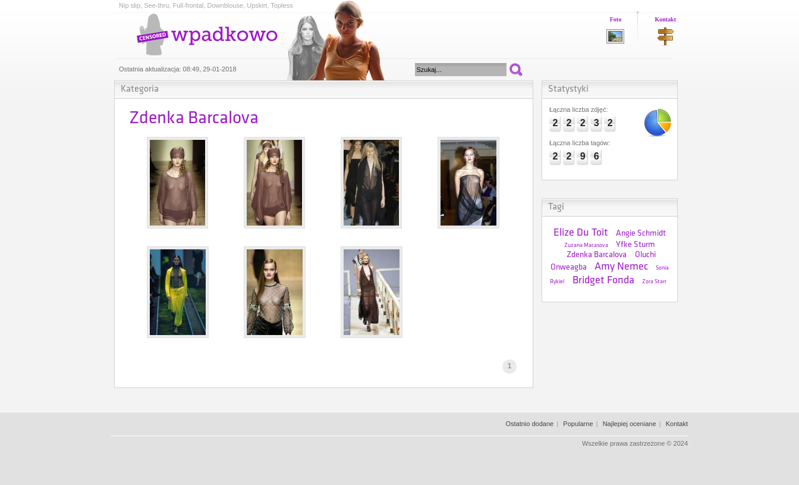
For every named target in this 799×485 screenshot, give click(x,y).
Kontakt (665, 19)
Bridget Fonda (603, 280)
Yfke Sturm (635, 244)
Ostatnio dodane (529, 423)
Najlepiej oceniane (629, 423)
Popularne (578, 423)
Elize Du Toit (580, 233)
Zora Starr (654, 282)
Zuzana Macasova (586, 245)
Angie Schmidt (641, 233)
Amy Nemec (621, 267)
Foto (615, 19)
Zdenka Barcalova (597, 255)
